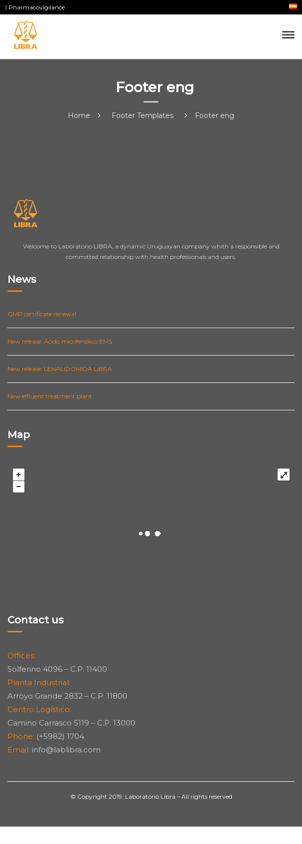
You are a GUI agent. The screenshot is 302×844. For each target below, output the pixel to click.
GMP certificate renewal (41, 314)
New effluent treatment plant (49, 396)
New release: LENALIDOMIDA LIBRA (59, 368)
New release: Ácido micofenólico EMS (59, 341)
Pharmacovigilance (35, 7)
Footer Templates (142, 115)
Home (79, 115)
